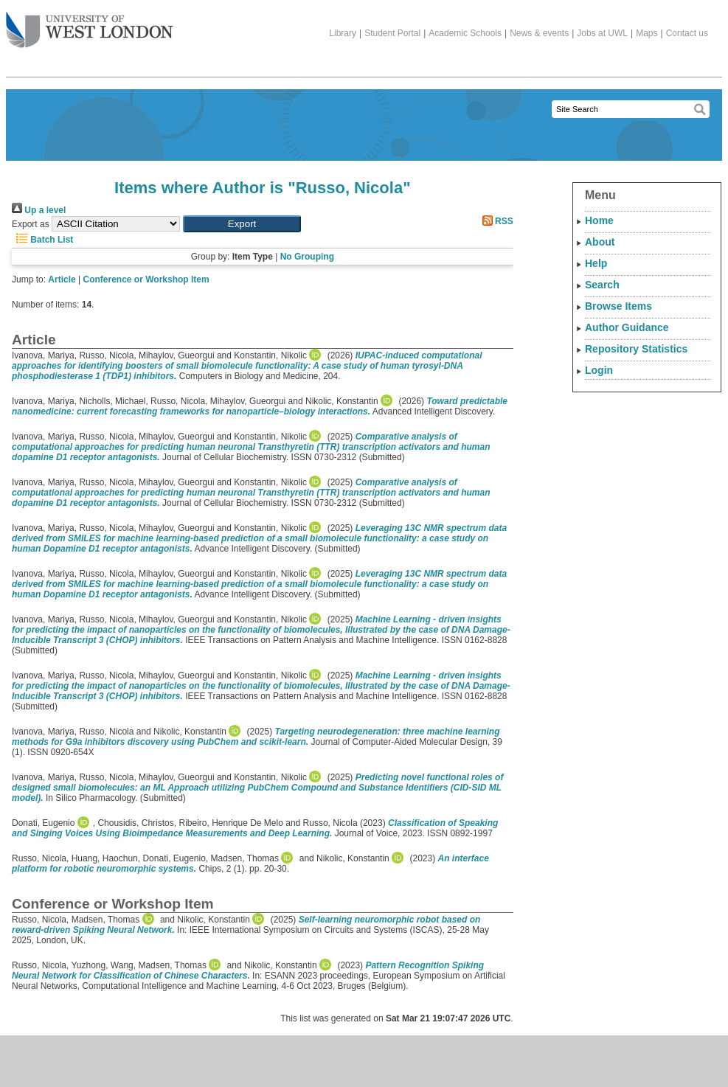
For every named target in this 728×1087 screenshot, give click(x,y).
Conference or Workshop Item (146, 279)
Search (602, 285)
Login (599, 370)
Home (599, 220)
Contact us (687, 33)
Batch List (42, 240)
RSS (495, 221)
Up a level (39, 210)
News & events (539, 33)
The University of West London (89, 24)
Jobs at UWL (602, 33)
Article (61, 279)
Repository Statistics (636, 349)
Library (342, 33)
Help (596, 263)
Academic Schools (465, 33)
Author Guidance (627, 327)
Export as (30, 224)
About (599, 242)
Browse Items (618, 306)
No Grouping (307, 256)
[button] (242, 223)
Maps (646, 33)
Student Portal (392, 33)
